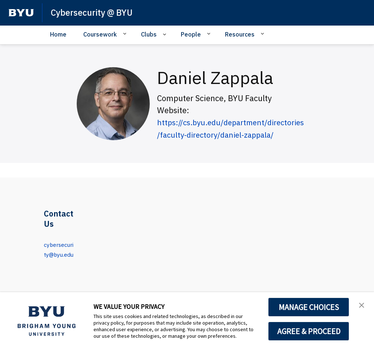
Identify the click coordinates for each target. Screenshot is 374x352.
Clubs (149, 34)
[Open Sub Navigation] (126, 34)
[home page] (21, 12)
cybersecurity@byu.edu (58, 254)
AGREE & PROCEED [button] (308, 331)
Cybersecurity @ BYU (93, 12)
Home (58, 34)
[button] (362, 305)
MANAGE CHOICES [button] (309, 307)
